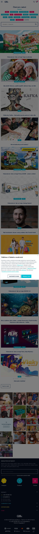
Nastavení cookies (32, 268)
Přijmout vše (20, 265)
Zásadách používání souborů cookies (10, 271)
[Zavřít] (37, 255)
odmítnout (23, 270)
